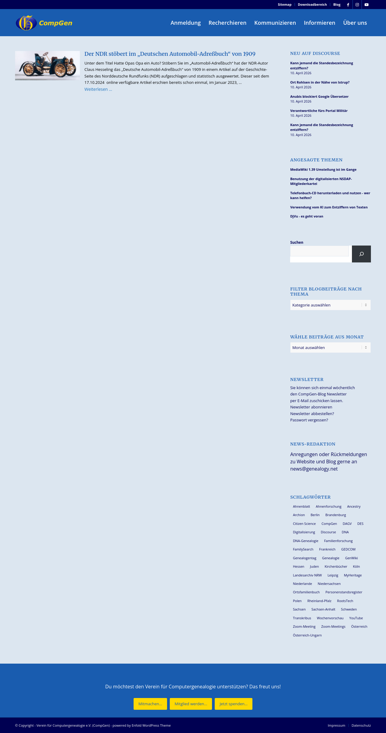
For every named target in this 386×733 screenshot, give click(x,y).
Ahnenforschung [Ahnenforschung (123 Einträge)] (328, 506)
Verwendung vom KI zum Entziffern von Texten (329, 207)
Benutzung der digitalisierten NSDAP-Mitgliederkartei (321, 181)
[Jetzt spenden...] (233, 704)
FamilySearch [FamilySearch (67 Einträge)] (303, 549)
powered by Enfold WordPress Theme (141, 725)
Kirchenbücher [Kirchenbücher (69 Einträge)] (335, 566)
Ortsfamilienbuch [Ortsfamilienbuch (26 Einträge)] (306, 592)
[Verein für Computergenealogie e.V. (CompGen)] (44, 22)
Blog (336, 4)
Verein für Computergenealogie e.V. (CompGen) (73, 725)
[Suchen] (361, 254)
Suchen (296, 242)
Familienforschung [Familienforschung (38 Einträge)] (338, 540)
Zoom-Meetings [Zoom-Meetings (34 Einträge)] (333, 626)
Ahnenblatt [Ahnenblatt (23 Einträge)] (301, 506)
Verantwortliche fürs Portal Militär (318, 110)
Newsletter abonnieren (311, 407)
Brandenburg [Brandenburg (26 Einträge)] (335, 514)
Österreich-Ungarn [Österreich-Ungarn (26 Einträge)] (307, 635)
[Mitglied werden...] (191, 704)
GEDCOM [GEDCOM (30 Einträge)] (348, 549)
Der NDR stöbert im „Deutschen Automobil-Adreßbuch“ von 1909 (169, 53)
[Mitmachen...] (150, 704)
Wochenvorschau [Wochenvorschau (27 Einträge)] (330, 618)
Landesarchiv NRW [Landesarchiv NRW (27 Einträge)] (307, 575)
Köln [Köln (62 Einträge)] (356, 566)
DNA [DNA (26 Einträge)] (345, 532)
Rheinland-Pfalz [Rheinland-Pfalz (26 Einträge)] (319, 600)
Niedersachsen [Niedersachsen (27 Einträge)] (329, 583)
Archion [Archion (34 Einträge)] (299, 514)
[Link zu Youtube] (366, 4)
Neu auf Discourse (315, 53)
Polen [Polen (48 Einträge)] (297, 600)
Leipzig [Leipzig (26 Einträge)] (332, 575)
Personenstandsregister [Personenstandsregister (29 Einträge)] (343, 592)
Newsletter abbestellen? (312, 413)
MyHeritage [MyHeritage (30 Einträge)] (353, 575)
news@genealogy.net (314, 468)
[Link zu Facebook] (348, 4)
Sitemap (285, 4)
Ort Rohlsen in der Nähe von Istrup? (320, 82)
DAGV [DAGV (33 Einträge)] (347, 523)
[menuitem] (285, 4)
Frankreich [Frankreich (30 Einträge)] (327, 549)
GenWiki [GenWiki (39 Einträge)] (351, 558)
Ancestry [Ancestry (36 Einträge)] (353, 506)
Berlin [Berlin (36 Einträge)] (315, 514)
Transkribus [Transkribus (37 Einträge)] (302, 618)
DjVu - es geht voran (306, 216)
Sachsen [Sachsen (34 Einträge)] (299, 609)
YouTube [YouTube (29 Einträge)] (356, 618)
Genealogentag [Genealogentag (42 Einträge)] (304, 558)
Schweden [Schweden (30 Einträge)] (349, 609)
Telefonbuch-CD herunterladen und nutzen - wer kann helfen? (330, 195)
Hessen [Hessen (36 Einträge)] (298, 566)
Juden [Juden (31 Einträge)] (314, 566)
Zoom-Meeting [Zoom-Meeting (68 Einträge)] (304, 626)
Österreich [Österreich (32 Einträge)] (359, 626)
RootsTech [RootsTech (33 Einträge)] (345, 600)
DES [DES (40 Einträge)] (360, 523)
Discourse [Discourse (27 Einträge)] (328, 532)
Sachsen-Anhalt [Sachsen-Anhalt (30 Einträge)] (323, 609)
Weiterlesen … (98, 89)
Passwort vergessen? (309, 420)
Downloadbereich (312, 4)
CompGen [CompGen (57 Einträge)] (329, 523)
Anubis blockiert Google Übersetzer (319, 96)
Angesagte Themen (316, 160)
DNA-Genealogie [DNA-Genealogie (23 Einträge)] (305, 540)
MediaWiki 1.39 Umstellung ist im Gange (323, 169)
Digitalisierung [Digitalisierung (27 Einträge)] (304, 532)
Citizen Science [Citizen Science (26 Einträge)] (304, 523)
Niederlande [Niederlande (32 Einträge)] (302, 583)
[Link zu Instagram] (357, 4)
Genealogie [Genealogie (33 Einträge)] (331, 558)
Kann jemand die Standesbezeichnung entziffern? (321, 65)
